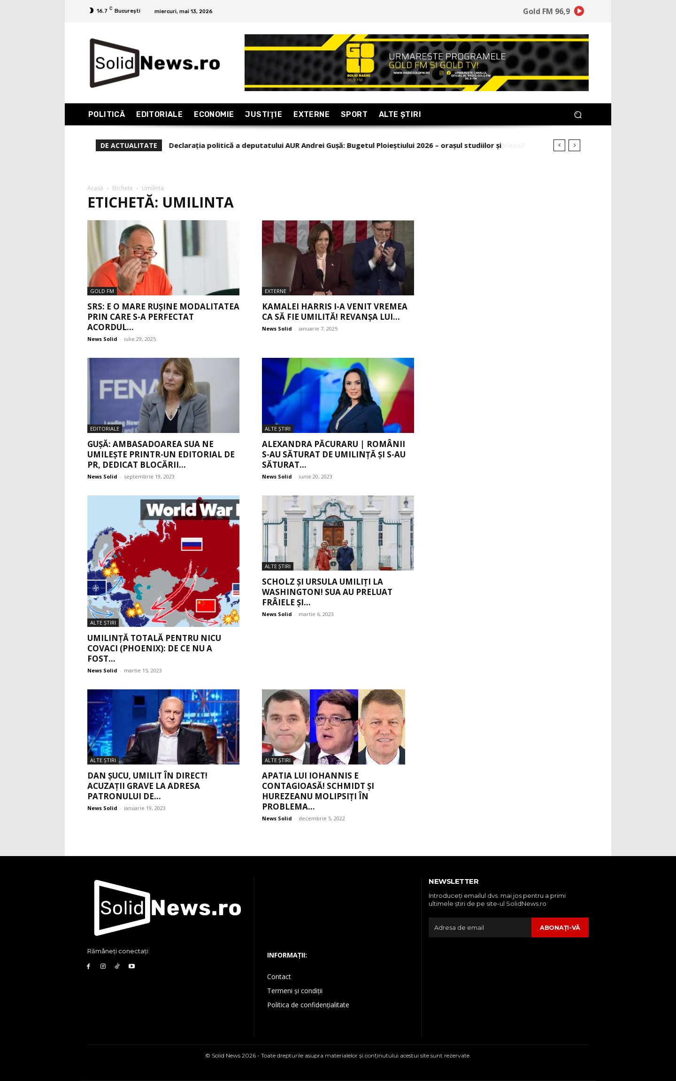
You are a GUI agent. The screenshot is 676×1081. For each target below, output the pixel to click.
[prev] (559, 145)
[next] (574, 145)
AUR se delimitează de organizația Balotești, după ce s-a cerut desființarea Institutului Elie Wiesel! (342, 145)
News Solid (102, 338)
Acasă (95, 188)
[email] (480, 927)
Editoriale (104, 428)
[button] (578, 114)
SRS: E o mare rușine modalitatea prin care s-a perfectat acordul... (163, 316)
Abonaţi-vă (559, 927)
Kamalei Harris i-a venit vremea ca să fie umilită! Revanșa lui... (334, 311)
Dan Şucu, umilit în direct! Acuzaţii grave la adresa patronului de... (147, 786)
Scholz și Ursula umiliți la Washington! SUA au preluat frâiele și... (327, 592)
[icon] (579, 12)
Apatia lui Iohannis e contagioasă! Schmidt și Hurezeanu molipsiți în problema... (318, 791)
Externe (275, 290)
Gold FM (102, 290)
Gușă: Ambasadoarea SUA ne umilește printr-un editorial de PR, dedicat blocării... (161, 454)
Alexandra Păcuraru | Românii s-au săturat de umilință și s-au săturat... (334, 454)
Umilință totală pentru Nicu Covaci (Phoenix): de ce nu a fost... (154, 648)
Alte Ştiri (278, 428)
